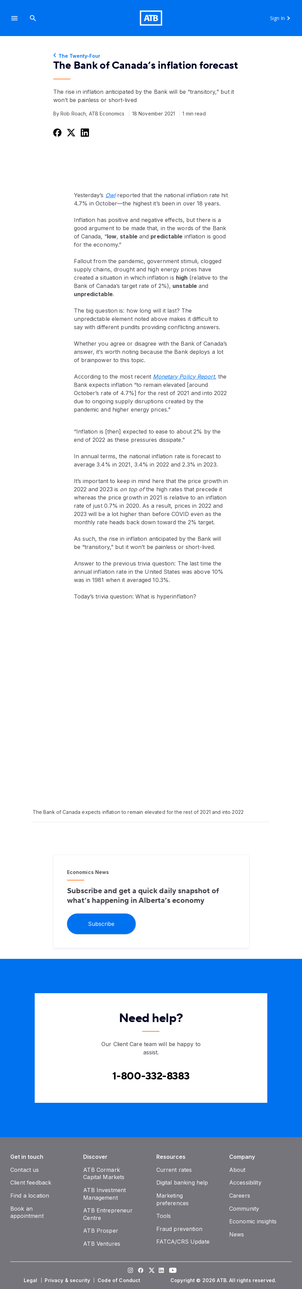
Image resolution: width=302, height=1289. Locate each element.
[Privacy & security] (68, 1280)
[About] (237, 1169)
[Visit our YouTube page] (172, 1271)
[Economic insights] (253, 1221)
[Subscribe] (101, 923)
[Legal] (31, 1280)
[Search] (33, 18)
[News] (236, 1234)
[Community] (244, 1208)
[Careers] (239, 1195)
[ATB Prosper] (100, 1230)
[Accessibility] (245, 1182)
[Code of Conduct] (119, 1280)
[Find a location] (29, 1195)
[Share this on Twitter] (70, 132)
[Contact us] (24, 1169)
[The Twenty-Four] (151, 56)
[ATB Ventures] (101, 1243)
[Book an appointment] (27, 1212)
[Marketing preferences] (172, 1199)
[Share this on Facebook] (56, 132)
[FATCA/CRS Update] (183, 1241)
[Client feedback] (30, 1182)
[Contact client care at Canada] (151, 1076)
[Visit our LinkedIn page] (161, 1271)
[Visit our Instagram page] (130, 1271)
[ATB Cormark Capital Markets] (103, 1173)
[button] (14, 18)
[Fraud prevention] (179, 1228)
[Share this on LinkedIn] (84, 132)
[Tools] (163, 1215)
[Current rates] (174, 1169)
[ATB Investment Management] (104, 1194)
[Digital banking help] (182, 1182)
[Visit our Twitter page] (151, 1271)
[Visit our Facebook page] (141, 1271)
